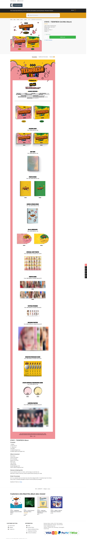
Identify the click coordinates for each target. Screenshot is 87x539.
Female (18, 18)
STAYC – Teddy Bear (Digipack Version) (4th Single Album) (42, 511)
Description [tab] (34, 56)
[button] (73, 10)
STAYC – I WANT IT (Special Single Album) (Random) (56, 510)
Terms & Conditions (32, 532)
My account (20, 0)
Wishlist (11, 526)
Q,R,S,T (21, 18)
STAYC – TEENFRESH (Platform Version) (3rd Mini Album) (16, 511)
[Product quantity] (45, 36)
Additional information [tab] (43, 56)
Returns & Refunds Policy (33, 528)
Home (11, 18)
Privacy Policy (31, 526)
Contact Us (12, 528)
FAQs (21, 481)
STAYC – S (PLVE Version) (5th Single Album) (29, 510)
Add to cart (62, 36)
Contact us (13, 0)
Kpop (14, 18)
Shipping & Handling (32, 530)
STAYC (25, 18)
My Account (12, 525)
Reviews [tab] (52, 56)
